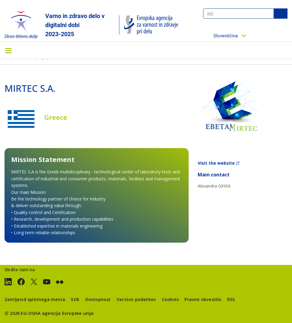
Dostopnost (98, 299)
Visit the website (216, 163)
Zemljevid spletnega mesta (35, 299)
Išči (280, 13)
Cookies (170, 299)
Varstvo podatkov (136, 299)
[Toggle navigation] (8, 50)
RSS (231, 299)
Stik (75, 299)
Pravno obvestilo (202, 299)
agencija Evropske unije (68, 313)
